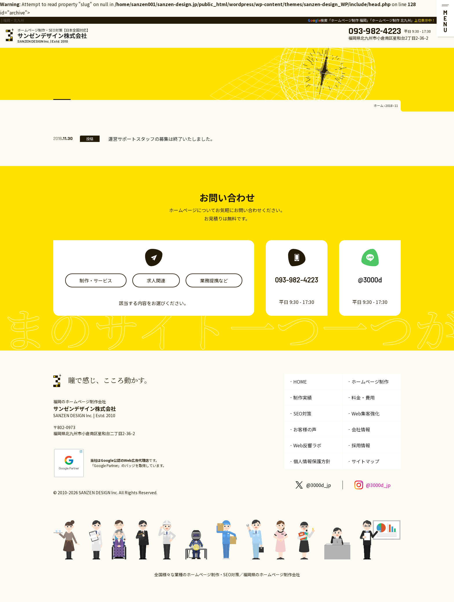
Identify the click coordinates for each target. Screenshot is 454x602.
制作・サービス (96, 280)
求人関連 (156, 280)
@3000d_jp (318, 484)
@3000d (370, 280)
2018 (388, 105)
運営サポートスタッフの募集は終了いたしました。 (161, 138)
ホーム (378, 105)
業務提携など (214, 280)
